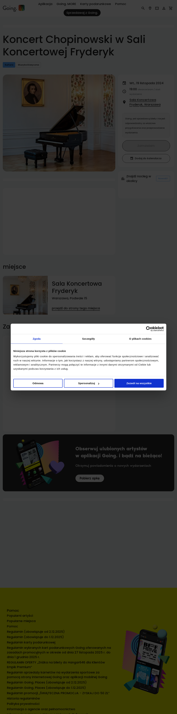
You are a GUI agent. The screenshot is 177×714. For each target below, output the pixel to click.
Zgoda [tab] (37, 338)
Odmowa (37, 383)
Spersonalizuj (88, 383)
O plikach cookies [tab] (140, 338)
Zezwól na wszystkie (139, 383)
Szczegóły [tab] (88, 338)
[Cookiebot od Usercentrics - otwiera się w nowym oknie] (148, 328)
